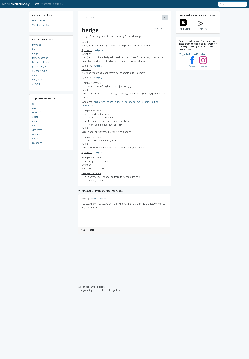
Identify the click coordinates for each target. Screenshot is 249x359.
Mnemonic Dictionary (98, 198)
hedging (98, 65)
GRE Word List (39, 20)
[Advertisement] (51, 200)
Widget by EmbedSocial (192, 54)
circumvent (99, 101)
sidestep (86, 105)
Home (36, 3)
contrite (36, 125)
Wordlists (46, 3)
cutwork (36, 83)
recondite (37, 142)
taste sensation (40, 57)
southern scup (39, 70)
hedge (35, 53)
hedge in (98, 152)
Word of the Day (40, 24)
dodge (110, 101)
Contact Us (59, 3)
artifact (35, 75)
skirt (94, 105)
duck (117, 101)
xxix (34, 103)
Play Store (202, 27)
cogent (35, 138)
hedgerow (99, 50)
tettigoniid (37, 79)
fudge (140, 101)
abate (35, 116)
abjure (35, 121)
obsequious (38, 112)
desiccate (37, 129)
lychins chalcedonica (42, 62)
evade (132, 101)
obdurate (37, 134)
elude (124, 101)
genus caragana (40, 66)
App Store (185, 27)
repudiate (37, 108)
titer (34, 49)
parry (147, 101)
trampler (36, 44)
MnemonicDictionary (16, 4)
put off (154, 101)
